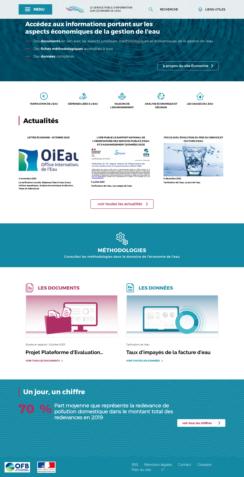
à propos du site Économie (185, 66)
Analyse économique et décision (161, 105)
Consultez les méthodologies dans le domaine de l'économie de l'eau (122, 257)
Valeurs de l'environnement (122, 105)
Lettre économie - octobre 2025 (48, 137)
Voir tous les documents (43, 360)
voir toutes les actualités (120, 204)
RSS (135, 465)
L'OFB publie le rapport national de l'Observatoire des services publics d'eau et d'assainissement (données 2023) (120, 141)
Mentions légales (158, 465)
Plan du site (141, 470)
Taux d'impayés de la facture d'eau (168, 352)
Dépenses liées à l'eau (83, 103)
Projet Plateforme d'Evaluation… (64, 352)
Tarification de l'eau (44, 103)
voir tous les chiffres (197, 423)
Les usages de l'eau (200, 103)
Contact (184, 465)
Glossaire (204, 465)
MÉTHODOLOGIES (122, 250)
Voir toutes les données (143, 360)
